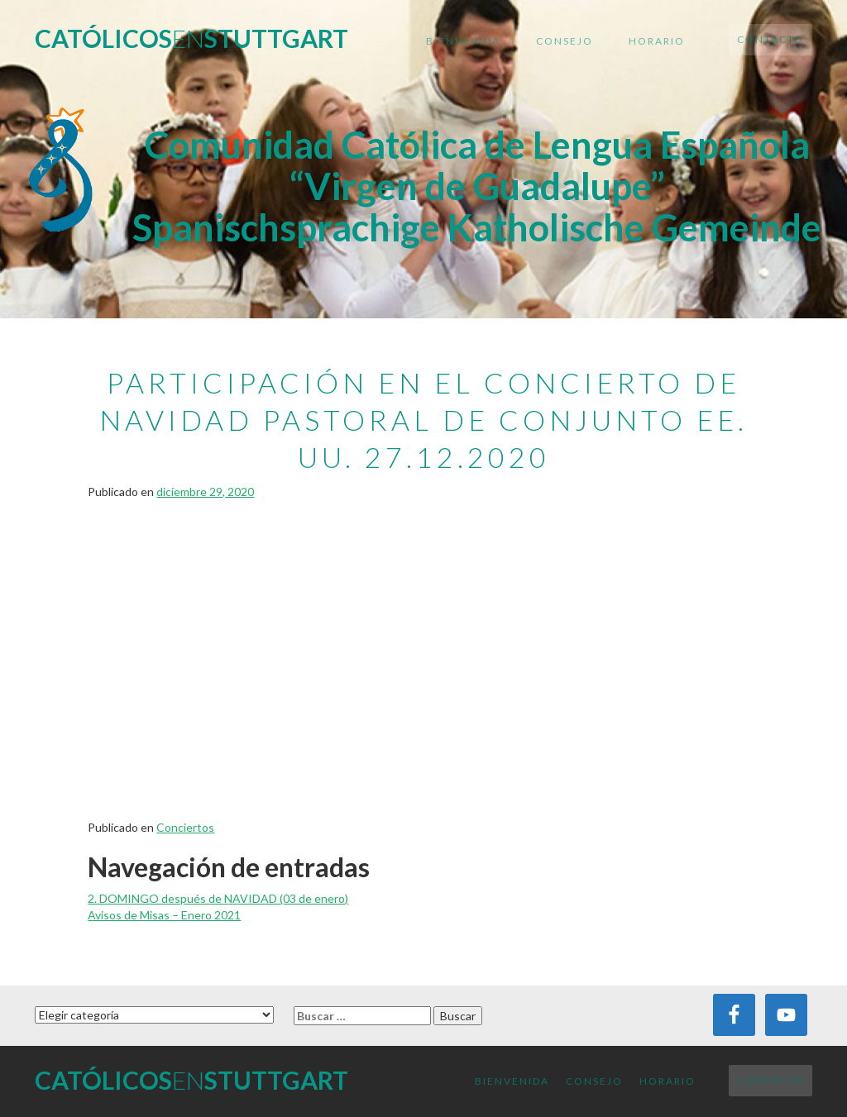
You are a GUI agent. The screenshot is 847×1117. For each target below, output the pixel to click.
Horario (657, 41)
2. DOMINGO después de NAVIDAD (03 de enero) (218, 898)
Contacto (770, 39)
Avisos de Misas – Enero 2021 (164, 915)
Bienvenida (463, 41)
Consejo (564, 41)
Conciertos (185, 827)
